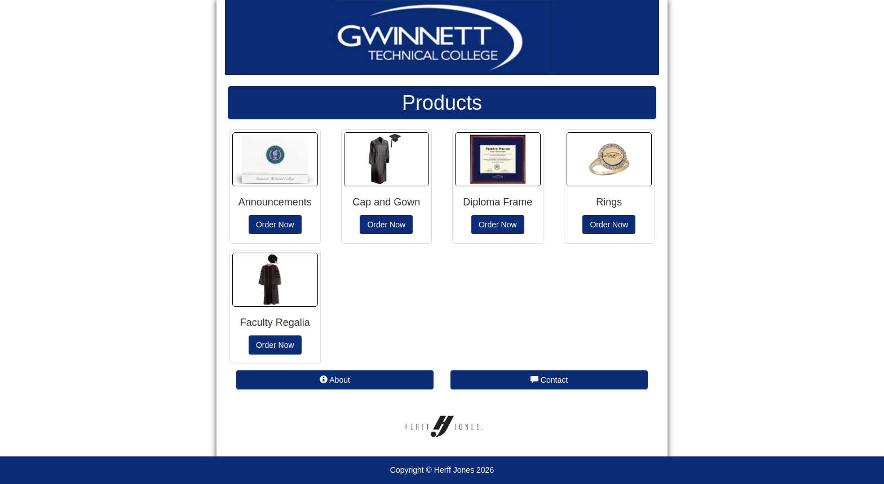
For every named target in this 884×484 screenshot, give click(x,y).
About (335, 379)
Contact (549, 379)
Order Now (275, 224)
